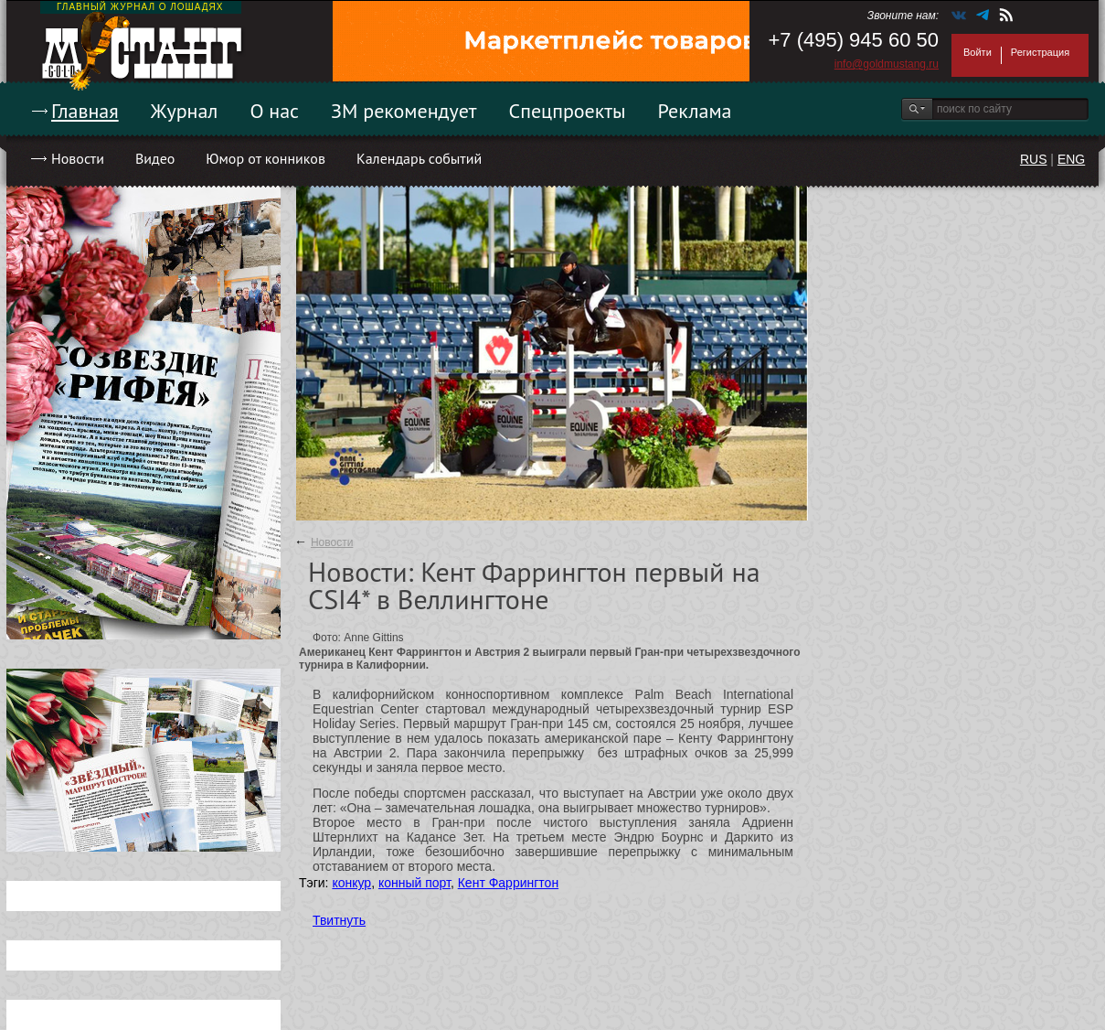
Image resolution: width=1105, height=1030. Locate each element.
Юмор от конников (265, 158)
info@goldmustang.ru (886, 64)
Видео (155, 158)
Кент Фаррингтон (508, 882)
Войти (977, 52)
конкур (351, 882)
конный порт (414, 882)
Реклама (695, 110)
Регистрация (1040, 52)
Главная (85, 110)
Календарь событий (419, 158)
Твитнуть (339, 920)
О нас (274, 110)
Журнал (184, 110)
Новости (77, 158)
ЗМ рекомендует (404, 110)
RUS (1033, 159)
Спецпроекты (567, 110)
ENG (1071, 159)
